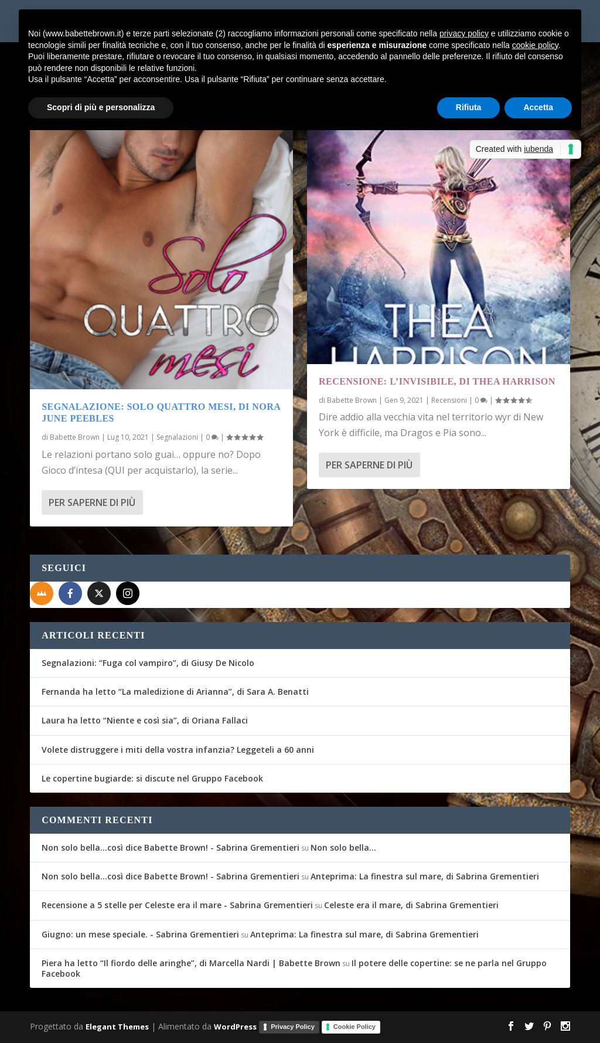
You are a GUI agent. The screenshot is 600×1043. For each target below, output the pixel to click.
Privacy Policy (293, 1026)
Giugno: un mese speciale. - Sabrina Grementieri (140, 934)
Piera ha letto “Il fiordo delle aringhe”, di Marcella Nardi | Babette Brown (191, 963)
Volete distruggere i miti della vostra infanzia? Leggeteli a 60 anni (178, 749)
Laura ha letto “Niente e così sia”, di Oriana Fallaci (145, 720)
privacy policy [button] (464, 33)
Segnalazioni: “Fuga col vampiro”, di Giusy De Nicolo (148, 662)
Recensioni (449, 400)
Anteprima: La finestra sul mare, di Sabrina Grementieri (425, 876)
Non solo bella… (343, 847)
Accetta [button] (538, 107)
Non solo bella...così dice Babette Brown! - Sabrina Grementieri (170, 847)
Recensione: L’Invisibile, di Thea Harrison (437, 381)
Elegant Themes (117, 1026)
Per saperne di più (92, 502)
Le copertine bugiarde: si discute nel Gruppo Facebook (152, 778)
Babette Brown (75, 437)
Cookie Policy (354, 1026)
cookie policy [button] (535, 45)
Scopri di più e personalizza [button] (101, 107)
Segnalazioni (177, 437)
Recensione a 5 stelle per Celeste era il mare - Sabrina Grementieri (177, 904)
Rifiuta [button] (469, 107)
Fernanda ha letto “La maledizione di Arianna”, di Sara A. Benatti (175, 691)
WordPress (235, 1026)
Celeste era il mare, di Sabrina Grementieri (411, 904)
